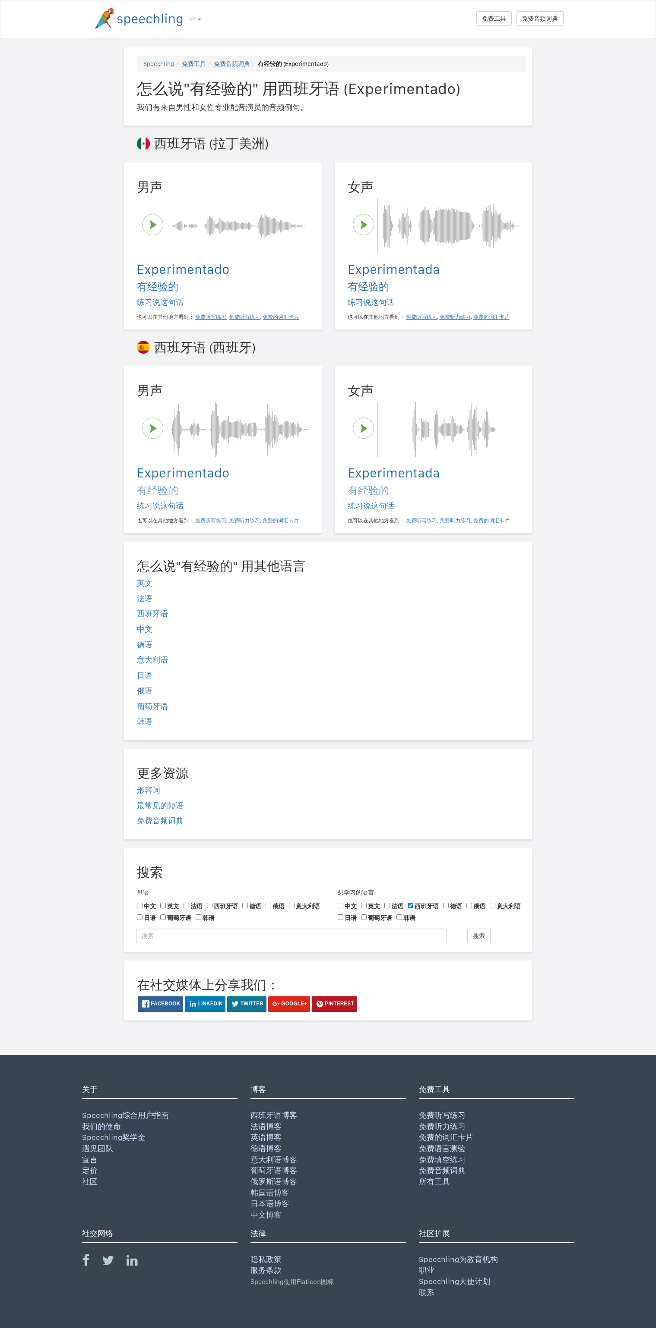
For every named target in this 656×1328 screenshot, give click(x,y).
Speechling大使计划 (454, 1281)
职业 (426, 1270)
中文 (144, 629)
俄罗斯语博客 (273, 1181)
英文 (144, 582)
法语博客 (266, 1126)
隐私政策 (266, 1259)
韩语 (144, 721)
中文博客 (266, 1214)
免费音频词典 (540, 18)
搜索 (479, 935)
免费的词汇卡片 (446, 1137)
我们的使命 (101, 1126)
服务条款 (266, 1270)
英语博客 (266, 1137)
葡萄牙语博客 (273, 1170)
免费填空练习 (442, 1159)
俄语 (144, 690)
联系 (426, 1292)
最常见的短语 (160, 805)
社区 (90, 1181)
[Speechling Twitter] (113, 1262)
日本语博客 (269, 1203)
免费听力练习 (442, 1126)
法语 (144, 598)
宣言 (90, 1159)
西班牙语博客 (273, 1115)
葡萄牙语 (152, 706)
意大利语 (152, 659)
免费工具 (494, 18)
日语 (144, 675)
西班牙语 (152, 613)
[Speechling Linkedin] (138, 1262)
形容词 (148, 789)
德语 (144, 644)
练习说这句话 (160, 302)
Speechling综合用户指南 (125, 1115)
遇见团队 (97, 1148)
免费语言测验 (442, 1148)
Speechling (158, 63)
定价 (90, 1170)
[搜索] (291, 936)
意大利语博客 (273, 1159)
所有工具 (434, 1181)
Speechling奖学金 (114, 1137)
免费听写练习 (442, 1115)
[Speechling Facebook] (91, 1262)
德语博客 (266, 1148)
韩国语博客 (269, 1192)
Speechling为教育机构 (458, 1259)
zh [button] (195, 19)
